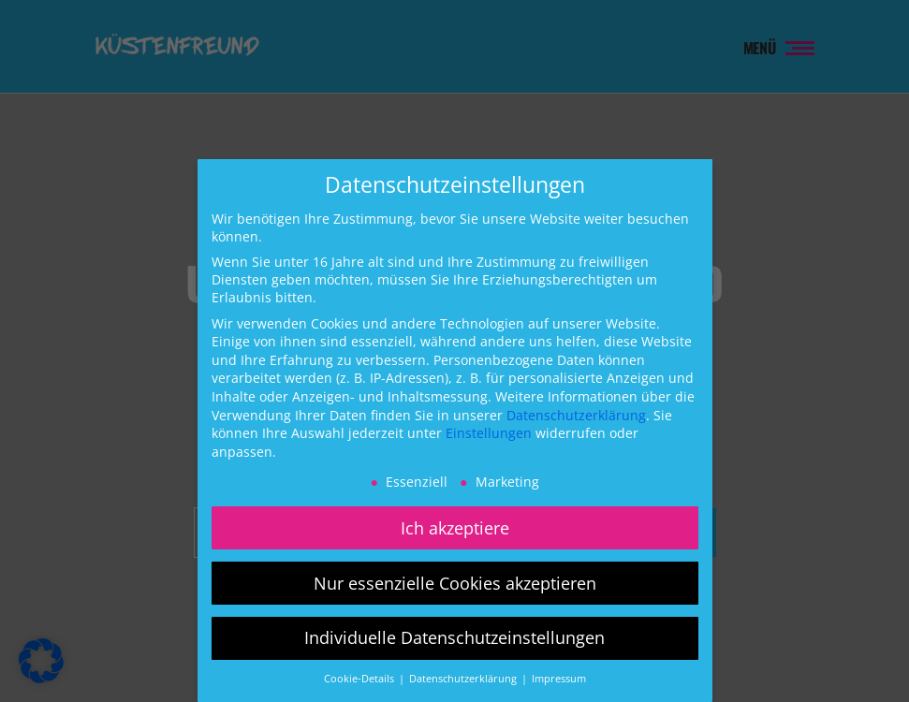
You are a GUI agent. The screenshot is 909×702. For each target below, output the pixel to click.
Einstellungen (489, 433)
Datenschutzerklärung (576, 415)
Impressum (559, 678)
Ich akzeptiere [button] (455, 528)
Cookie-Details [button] (360, 678)
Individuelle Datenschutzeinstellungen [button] (454, 637)
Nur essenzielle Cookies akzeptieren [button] (455, 583)
